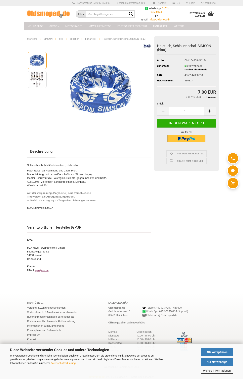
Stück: (160, 103)
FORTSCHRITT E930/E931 (132, 26)
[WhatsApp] (233, 170)
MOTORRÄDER (73, 26)
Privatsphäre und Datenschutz (44, 330)
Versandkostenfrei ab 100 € (131, 3)
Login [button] (190, 3)
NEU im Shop (35, 26)
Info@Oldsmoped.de (160, 19)
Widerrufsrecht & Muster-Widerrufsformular (52, 312)
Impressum (33, 334)
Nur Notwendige (217, 362)
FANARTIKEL (160, 26)
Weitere (179, 26)
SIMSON (54, 26)
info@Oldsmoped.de (165, 315)
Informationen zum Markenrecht (45, 325)
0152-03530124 (168, 311)
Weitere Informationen (217, 370)
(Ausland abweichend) (196, 69)
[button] (176, 3)
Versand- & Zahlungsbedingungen (46, 307)
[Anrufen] (233, 158)
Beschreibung (41, 151)
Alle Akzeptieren (217, 352)
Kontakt (161, 3)
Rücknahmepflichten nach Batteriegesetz (50, 316)
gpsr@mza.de (42, 270)
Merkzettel (208, 3)
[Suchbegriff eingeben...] (81, 14)
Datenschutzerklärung (63, 363)
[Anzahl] (186, 111)
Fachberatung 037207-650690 (93, 3)
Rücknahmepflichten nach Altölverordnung (51, 321)
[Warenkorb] (233, 183)
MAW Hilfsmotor (99, 26)
